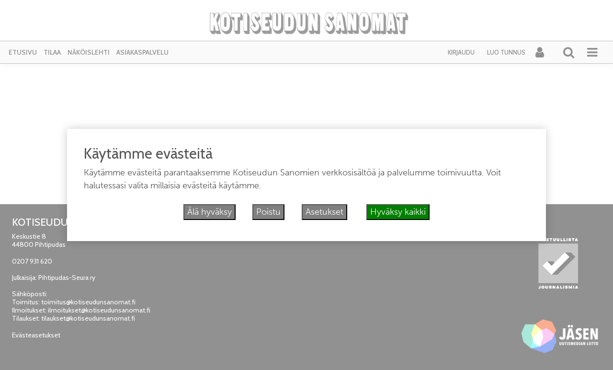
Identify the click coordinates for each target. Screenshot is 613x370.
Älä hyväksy (209, 212)
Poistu (268, 212)
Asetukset (324, 212)
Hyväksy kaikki (398, 212)
